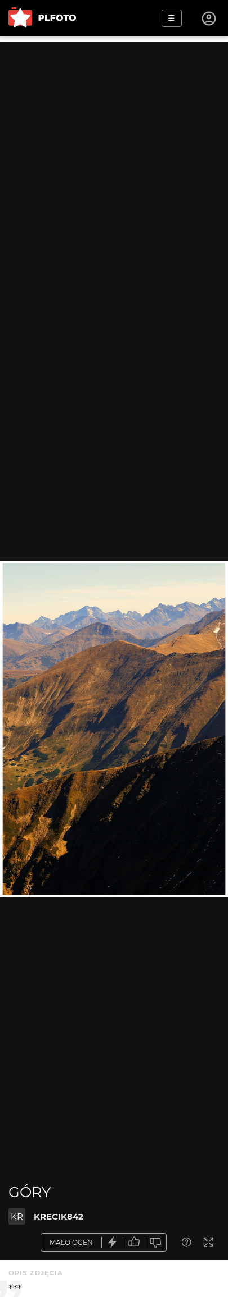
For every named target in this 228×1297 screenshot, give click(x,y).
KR (17, 1216)
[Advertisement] (114, 155)
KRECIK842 (58, 1216)
